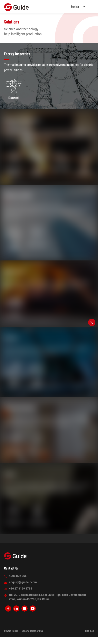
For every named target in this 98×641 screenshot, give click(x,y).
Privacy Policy (11, 630)
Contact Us (11, 568)
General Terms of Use (32, 630)
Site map (89, 630)
